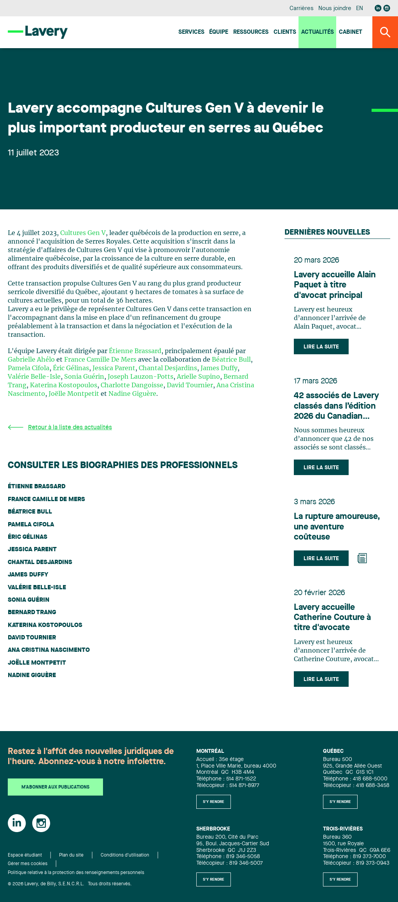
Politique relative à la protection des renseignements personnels (76, 873)
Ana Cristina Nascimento (49, 650)
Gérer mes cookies (27, 864)
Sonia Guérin (84, 377)
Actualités (317, 32)
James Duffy (219, 368)
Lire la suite (321, 347)
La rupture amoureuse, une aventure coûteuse (337, 527)
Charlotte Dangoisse (132, 385)
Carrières (301, 9)
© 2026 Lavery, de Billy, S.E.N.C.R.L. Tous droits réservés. (70, 884)
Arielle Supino (198, 377)
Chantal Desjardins (168, 368)
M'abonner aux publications (55, 787)
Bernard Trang (32, 612)
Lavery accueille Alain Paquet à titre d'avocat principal (335, 285)
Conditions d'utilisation (125, 855)
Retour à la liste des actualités (60, 427)
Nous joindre (334, 9)
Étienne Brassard (135, 351)
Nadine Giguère (132, 394)
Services (191, 32)
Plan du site (71, 855)
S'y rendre (213, 802)
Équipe (218, 32)
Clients (285, 32)
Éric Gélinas (71, 368)
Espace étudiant (25, 855)
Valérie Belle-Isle (34, 377)
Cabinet (350, 32)
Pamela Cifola (28, 368)
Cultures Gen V (83, 233)
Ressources (251, 32)
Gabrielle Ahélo (31, 360)
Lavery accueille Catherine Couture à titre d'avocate (332, 617)
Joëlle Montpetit (74, 394)
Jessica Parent (114, 368)
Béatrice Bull (231, 360)
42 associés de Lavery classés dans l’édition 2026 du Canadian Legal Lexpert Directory (336, 406)
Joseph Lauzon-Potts (140, 377)
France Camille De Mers (100, 360)
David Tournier (190, 385)
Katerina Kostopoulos (63, 385)
